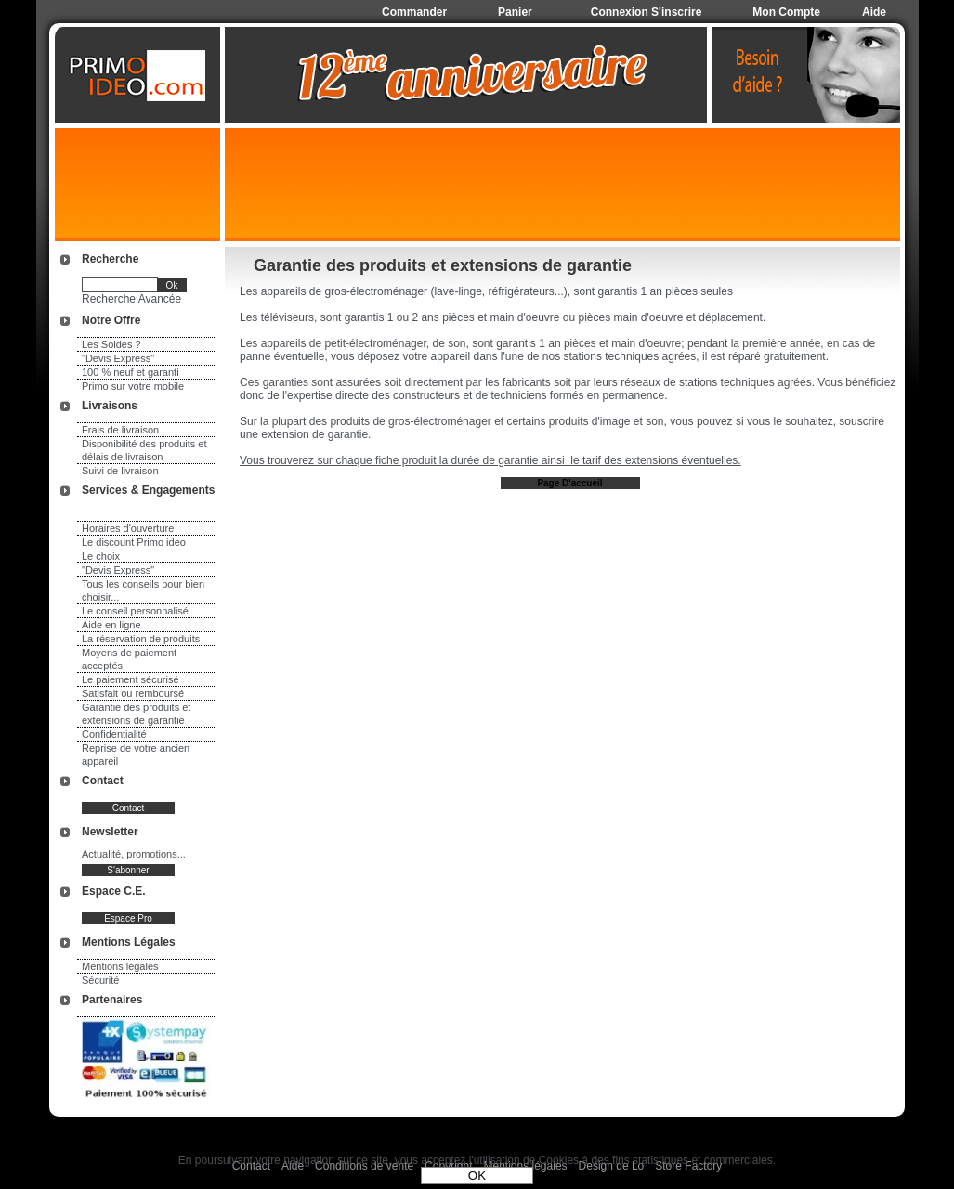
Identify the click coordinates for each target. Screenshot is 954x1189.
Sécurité (100, 980)
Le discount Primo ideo (134, 542)
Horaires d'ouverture (128, 528)
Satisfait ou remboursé (133, 693)
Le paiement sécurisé (130, 679)
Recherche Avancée (131, 298)
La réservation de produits (141, 638)
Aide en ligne (111, 624)
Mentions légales (120, 966)
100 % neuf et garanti (130, 372)
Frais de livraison (120, 429)
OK (477, 1176)
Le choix (101, 556)
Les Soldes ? (111, 344)
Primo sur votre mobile (133, 386)
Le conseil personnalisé (135, 610)
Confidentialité (114, 734)
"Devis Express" (118, 358)
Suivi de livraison (120, 470)
